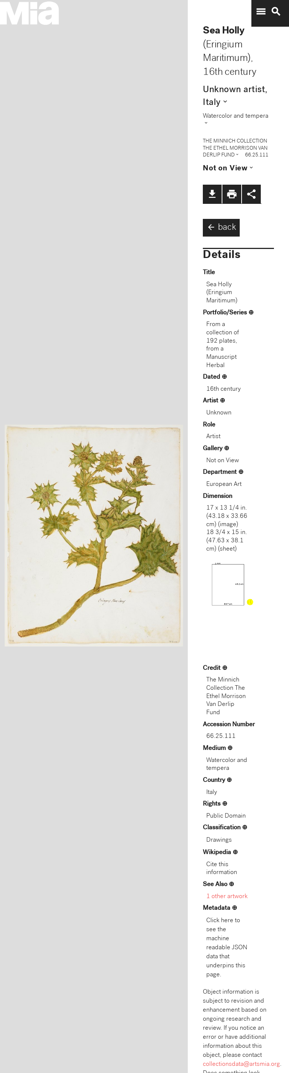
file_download (212, 194)
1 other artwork (227, 897)
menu (260, 11)
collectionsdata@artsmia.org (241, 1064)
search (275, 11)
